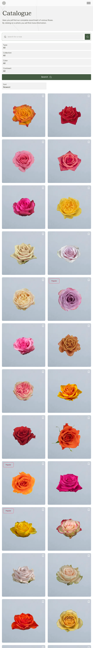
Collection (46, 54)
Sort (24, 86)
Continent (46, 70)
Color (46, 62)
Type (46, 46)
